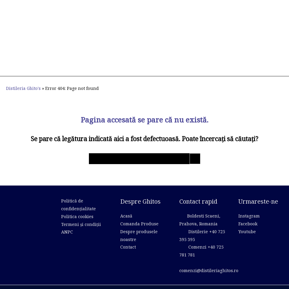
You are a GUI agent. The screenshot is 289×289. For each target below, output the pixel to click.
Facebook (247, 215)
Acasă (126, 207)
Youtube (247, 222)
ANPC (67, 222)
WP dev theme (109, 281)
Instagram (249, 207)
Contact (128, 237)
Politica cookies (77, 207)
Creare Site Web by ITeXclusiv (255, 281)
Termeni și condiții (81, 215)
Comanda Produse (139, 215)
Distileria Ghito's (23, 79)
